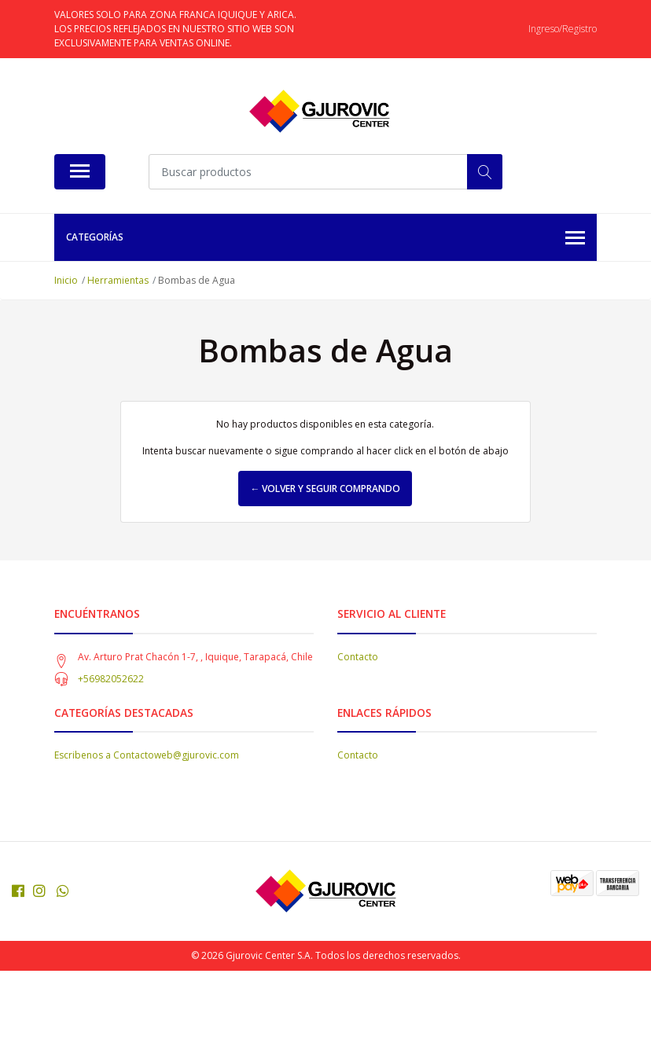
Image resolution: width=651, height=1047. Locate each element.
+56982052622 (111, 678)
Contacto (357, 656)
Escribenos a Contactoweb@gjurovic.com (146, 755)
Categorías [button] (325, 238)
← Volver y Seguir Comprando (325, 488)
